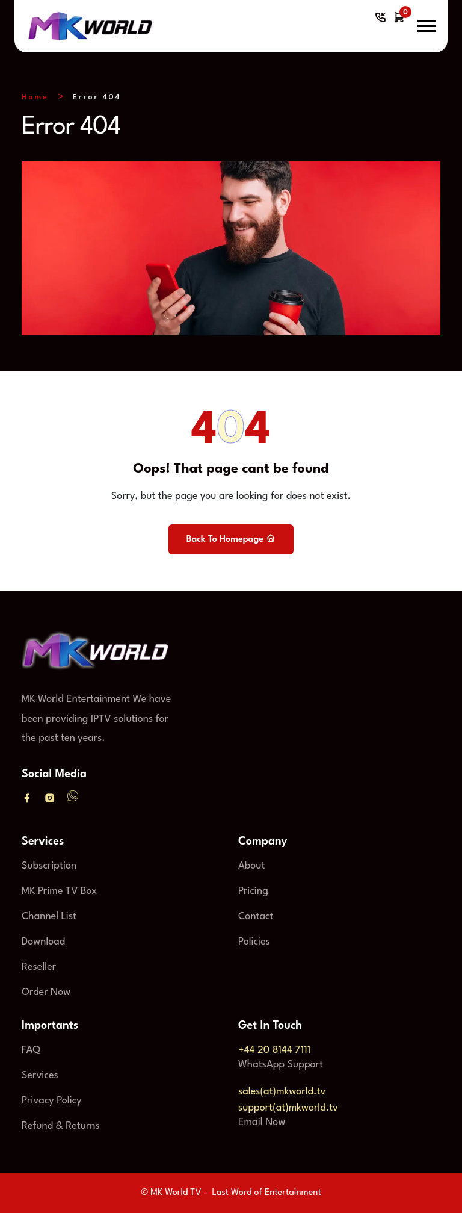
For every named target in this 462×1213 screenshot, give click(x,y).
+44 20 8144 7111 (274, 1050)
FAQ (31, 1050)
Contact (255, 916)
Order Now (46, 992)
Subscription (49, 866)
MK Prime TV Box (59, 891)
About (251, 866)
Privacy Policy (52, 1101)
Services (40, 1075)
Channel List (49, 916)
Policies (254, 942)
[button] (426, 26)
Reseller (39, 967)
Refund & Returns (61, 1126)
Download (43, 942)
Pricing (253, 891)
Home (35, 97)
